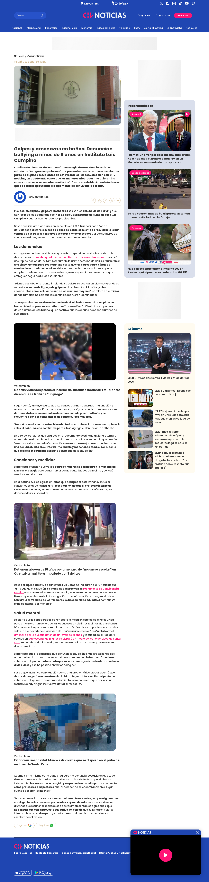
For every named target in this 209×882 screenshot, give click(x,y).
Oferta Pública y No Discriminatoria (119, 853)
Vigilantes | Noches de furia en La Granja (173, 435)
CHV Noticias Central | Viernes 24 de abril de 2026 (159, 423)
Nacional (17, 28)
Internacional (33, 28)
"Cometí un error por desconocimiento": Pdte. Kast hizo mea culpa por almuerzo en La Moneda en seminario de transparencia (159, 201)
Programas (144, 15)
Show (137, 28)
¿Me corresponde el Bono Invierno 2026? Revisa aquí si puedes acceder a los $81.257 (158, 313)
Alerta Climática (153, 28)
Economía (86, 28)
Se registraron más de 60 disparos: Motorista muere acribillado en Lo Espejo (159, 258)
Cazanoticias (69, 28)
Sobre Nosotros (23, 853)
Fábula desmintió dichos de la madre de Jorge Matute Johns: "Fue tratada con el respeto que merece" (172, 503)
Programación (163, 15)
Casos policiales (106, 28)
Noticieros (191, 28)
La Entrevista (174, 28)
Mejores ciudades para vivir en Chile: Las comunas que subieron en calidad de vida (173, 460)
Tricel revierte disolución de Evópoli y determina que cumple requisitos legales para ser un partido (171, 482)
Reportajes (51, 28)
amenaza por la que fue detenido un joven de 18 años (48, 635)
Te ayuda (124, 28)
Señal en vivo (183, 15)
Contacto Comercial (47, 853)
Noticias (19, 56)
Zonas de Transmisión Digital (79, 853)
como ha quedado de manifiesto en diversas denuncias (68, 257)
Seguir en (24, 825)
